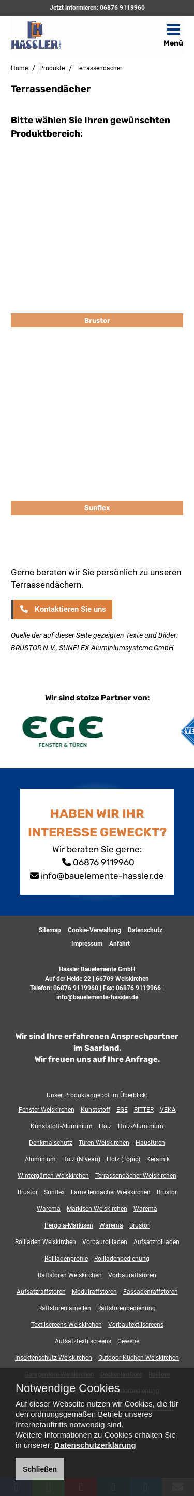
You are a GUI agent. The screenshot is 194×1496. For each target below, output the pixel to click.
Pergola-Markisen (68, 1225)
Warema (49, 1209)
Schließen (40, 1469)
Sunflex (97, 508)
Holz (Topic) (123, 1159)
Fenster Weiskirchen (46, 1109)
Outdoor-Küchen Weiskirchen (138, 1358)
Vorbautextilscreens (135, 1324)
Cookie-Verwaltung (94, 930)
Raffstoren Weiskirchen (70, 1275)
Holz (105, 1126)
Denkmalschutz (50, 1142)
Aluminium (40, 1159)
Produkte (52, 68)
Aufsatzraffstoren (41, 1291)
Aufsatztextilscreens (83, 1341)
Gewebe (128, 1341)
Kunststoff (95, 1109)
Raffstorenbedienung (126, 1308)
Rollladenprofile (66, 1258)
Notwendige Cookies (68, 1388)
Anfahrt (119, 943)
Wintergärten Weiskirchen (53, 1175)
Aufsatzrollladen (156, 1242)
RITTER (144, 1109)
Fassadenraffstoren (150, 1291)
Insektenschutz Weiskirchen (53, 1358)
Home (19, 68)
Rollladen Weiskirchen (45, 1242)
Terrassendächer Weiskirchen (135, 1175)
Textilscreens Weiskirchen (66, 1324)
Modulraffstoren (94, 1291)
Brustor (97, 320)
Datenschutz (145, 930)
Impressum (86, 943)
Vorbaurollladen (104, 1242)
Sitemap (50, 930)
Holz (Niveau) (81, 1159)
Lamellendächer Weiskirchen (111, 1192)
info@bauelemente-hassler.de (102, 876)
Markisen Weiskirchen (97, 1209)
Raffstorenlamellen (64, 1308)
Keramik (158, 1159)
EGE (122, 1109)
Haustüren (150, 1142)
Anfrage (141, 1059)
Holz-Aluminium (140, 1126)
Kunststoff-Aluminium (62, 1126)
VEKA (168, 1109)
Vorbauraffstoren (132, 1275)
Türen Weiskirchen (104, 1142)
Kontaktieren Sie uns (62, 609)
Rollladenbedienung (122, 1258)
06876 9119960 (122, 7)
